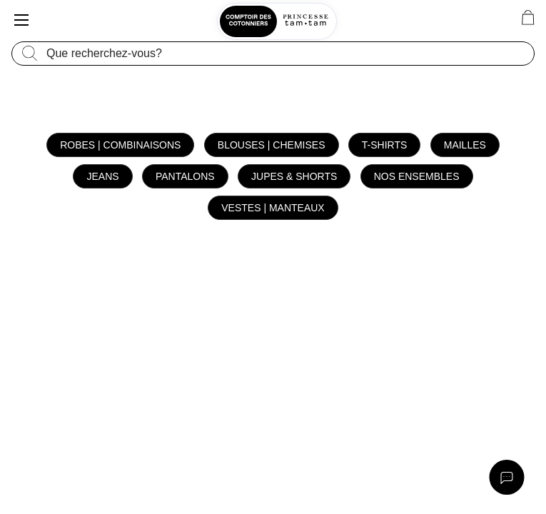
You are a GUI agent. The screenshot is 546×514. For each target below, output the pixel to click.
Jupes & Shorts (294, 176)
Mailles (465, 145)
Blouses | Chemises (271, 145)
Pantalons (185, 176)
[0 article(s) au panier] (527, 17)
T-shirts (385, 145)
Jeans (102, 176)
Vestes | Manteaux (272, 207)
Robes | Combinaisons (120, 145)
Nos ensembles (417, 176)
